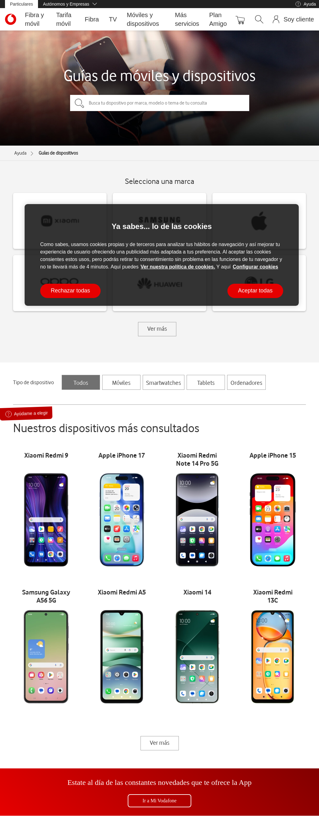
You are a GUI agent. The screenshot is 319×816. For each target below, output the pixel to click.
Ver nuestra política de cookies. (177, 266)
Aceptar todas (255, 290)
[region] (162, 255)
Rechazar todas (70, 290)
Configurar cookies (255, 266)
